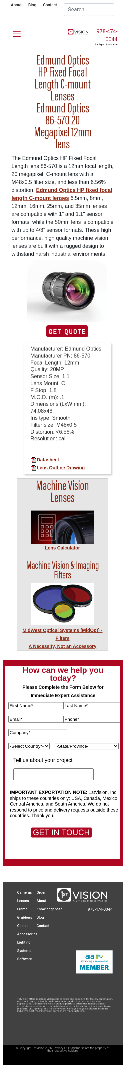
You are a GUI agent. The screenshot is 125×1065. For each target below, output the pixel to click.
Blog (32, 5)
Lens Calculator (62, 547)
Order (41, 892)
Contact (50, 5)
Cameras (24, 892)
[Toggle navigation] (13, 33)
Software (24, 959)
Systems (24, 951)
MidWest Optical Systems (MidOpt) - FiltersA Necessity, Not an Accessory (62, 638)
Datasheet (44, 459)
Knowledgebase (50, 909)
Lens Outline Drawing (57, 467)
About (16, 5)
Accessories (27, 934)
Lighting (24, 942)
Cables (23, 926)
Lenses (23, 901)
